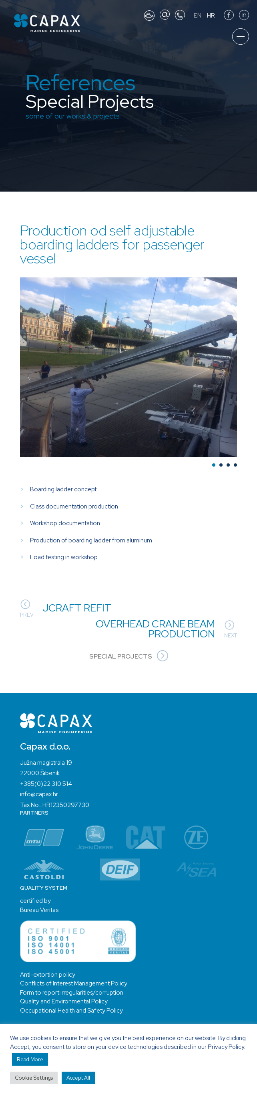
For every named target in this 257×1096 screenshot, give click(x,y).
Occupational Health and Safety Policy (71, 1011)
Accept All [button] (78, 1077)
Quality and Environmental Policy (64, 1001)
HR (211, 16)
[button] (213, 465)
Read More (30, 1059)
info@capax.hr (39, 794)
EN (197, 16)
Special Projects (128, 656)
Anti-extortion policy (47, 975)
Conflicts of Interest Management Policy (73, 983)
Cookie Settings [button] (34, 1077)
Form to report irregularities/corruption (71, 993)
